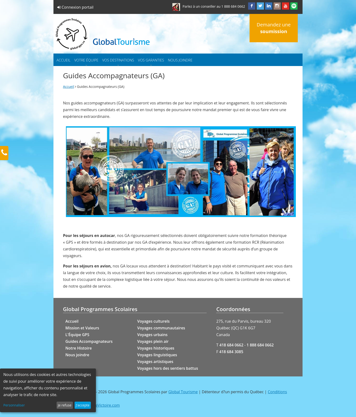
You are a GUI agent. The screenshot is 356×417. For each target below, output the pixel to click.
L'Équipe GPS (77, 334)
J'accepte (82, 405)
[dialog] (48, 390)
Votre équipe (86, 60)
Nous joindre (180, 60)
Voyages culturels (153, 321)
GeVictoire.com (106, 405)
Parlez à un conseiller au (201, 6)
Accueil (63, 60)
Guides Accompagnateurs (89, 341)
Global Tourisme (183, 391)
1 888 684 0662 (233, 6)
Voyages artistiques (155, 361)
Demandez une (274, 28)
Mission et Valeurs (82, 328)
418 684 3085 (231, 351)
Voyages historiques (156, 348)
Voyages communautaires (161, 328)
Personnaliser (14, 405)
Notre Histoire (78, 348)
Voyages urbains (152, 334)
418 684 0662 (231, 345)
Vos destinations (118, 60)
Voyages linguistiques (157, 354)
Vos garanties (151, 60)
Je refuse (64, 405)
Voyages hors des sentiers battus (167, 368)
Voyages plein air (153, 341)
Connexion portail (75, 7)
